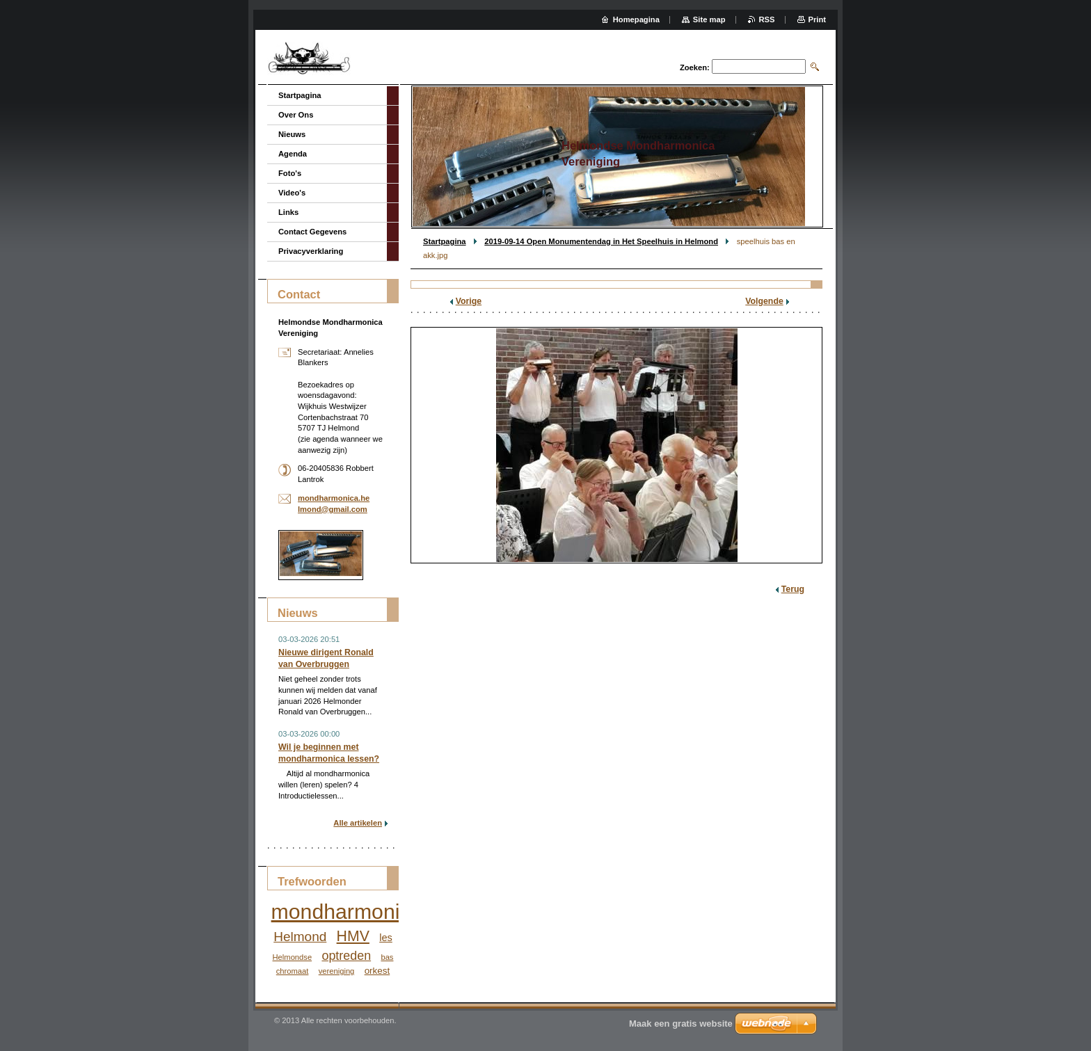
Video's (291, 192)
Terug (792, 589)
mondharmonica (346, 911)
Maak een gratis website (681, 1023)
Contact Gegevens (312, 231)
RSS (767, 19)
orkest (377, 970)
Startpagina (444, 241)
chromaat (292, 971)
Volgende (764, 301)
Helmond (299, 936)
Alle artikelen (357, 823)
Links (288, 212)
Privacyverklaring (310, 251)
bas (387, 957)
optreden (346, 956)
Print (817, 19)
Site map (709, 19)
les (385, 937)
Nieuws (291, 134)
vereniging (337, 971)
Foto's (289, 173)
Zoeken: (695, 67)
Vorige (468, 301)
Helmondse (292, 957)
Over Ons (295, 115)
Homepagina (636, 19)
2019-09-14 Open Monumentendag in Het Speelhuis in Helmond (601, 241)
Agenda (292, 154)
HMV (353, 936)
